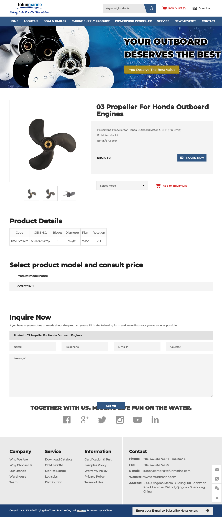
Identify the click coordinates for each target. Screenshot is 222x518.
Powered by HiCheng (100, 511)
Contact (208, 21)
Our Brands (17, 471)
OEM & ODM (54, 466)
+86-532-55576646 (156, 459)
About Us (31, 21)
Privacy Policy (94, 477)
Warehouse (17, 477)
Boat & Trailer (55, 21)
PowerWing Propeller (133, 21)
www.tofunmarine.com (159, 478)
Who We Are (18, 460)
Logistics (51, 477)
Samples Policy (95, 466)
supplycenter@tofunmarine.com (166, 471)
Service (163, 21)
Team (13, 483)
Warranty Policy (96, 471)
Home (13, 21)
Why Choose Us (20, 466)
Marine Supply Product (90, 21)
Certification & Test (98, 460)
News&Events (185, 21)
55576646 (178, 459)
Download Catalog (58, 460)
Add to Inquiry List (175, 185)
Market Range (55, 471)
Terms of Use (94, 483)
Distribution (53, 483)
